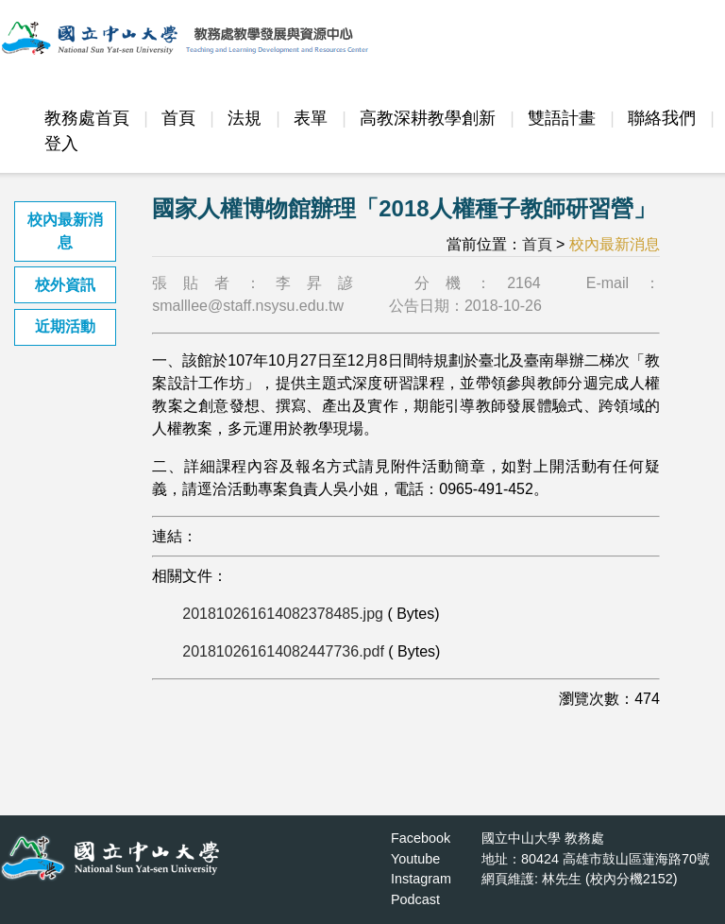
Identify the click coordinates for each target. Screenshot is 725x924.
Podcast (415, 899)
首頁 (178, 118)
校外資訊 (65, 285)
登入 (61, 143)
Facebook (420, 838)
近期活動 (65, 326)
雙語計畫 (562, 118)
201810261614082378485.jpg (282, 614)
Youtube (415, 858)
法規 (244, 118)
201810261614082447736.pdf (283, 651)
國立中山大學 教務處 (542, 838)
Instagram (421, 878)
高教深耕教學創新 (428, 118)
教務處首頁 (86, 118)
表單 (311, 118)
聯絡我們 (662, 118)
